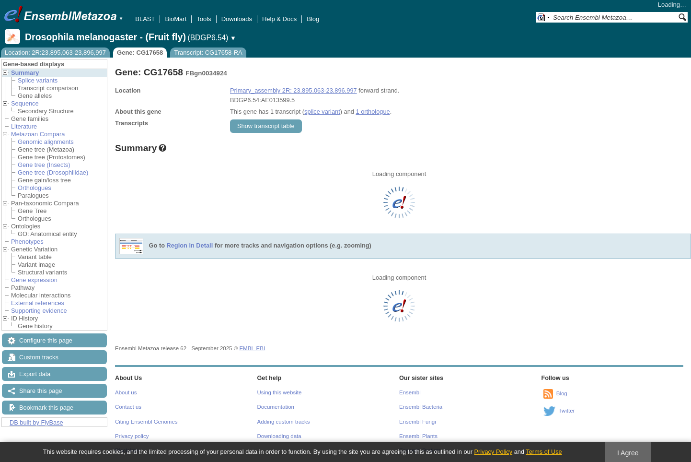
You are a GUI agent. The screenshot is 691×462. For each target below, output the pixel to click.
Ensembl (410, 392)
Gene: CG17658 (140, 52)
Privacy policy (132, 436)
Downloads (236, 19)
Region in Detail (190, 245)
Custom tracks (38, 357)
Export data (34, 374)
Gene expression (34, 280)
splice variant (322, 111)
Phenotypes (27, 241)
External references (37, 303)
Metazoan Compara (38, 134)
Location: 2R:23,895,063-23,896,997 (55, 52)
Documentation (275, 407)
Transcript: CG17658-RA (208, 52)
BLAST (145, 19)
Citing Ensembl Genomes (146, 422)
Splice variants (38, 80)
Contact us (128, 407)
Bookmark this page (46, 407)
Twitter (567, 411)
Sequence (25, 103)
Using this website (279, 392)
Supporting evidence (39, 310)
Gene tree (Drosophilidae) (53, 172)
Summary (25, 72)
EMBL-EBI (252, 348)
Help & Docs (279, 19)
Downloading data (279, 436)
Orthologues (34, 187)
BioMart (175, 19)
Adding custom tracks (283, 422)
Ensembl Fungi (417, 422)
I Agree (628, 453)
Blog (313, 19)
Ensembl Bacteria (420, 407)
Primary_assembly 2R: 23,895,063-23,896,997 (293, 90)
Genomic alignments (46, 141)
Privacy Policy (493, 451)
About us (126, 392)
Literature (24, 126)
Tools (203, 19)
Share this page (40, 390)
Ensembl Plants (418, 436)
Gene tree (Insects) (44, 164)
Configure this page (45, 340)
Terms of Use (544, 451)
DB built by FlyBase (36, 422)
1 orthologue (373, 111)
